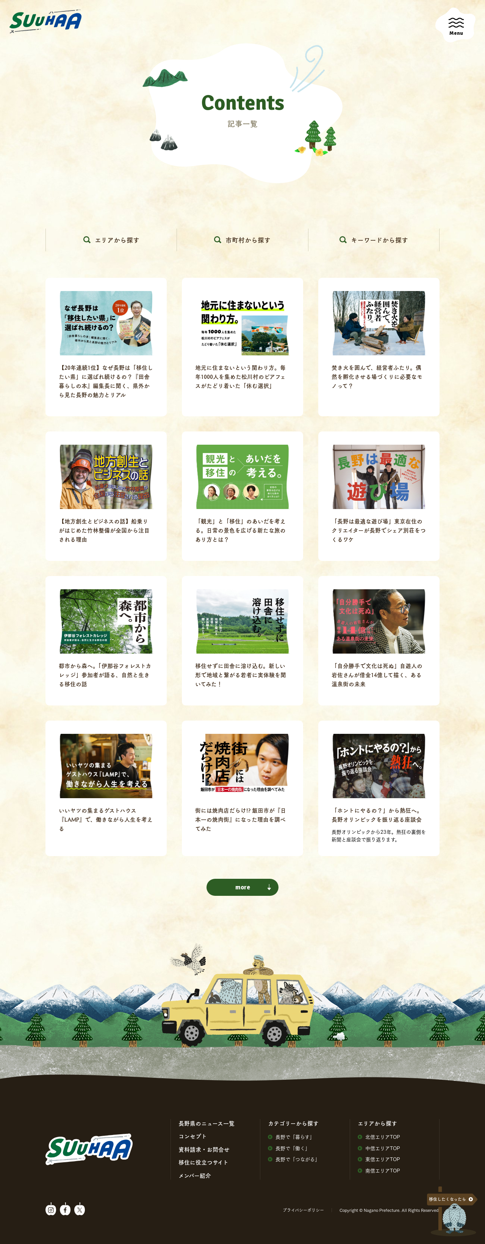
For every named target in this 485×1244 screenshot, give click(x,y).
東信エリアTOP (379, 1159)
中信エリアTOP (379, 1148)
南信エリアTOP (379, 1170)
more (253, 887)
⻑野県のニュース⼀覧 (206, 1123)
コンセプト (192, 1136)
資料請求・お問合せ (204, 1149)
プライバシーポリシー (303, 1210)
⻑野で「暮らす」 (291, 1136)
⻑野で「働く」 (289, 1148)
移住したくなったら (447, 1199)
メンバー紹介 (194, 1175)
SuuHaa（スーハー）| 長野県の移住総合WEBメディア (45, 21)
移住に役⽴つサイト (203, 1162)
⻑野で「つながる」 (294, 1159)
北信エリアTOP (379, 1136)
